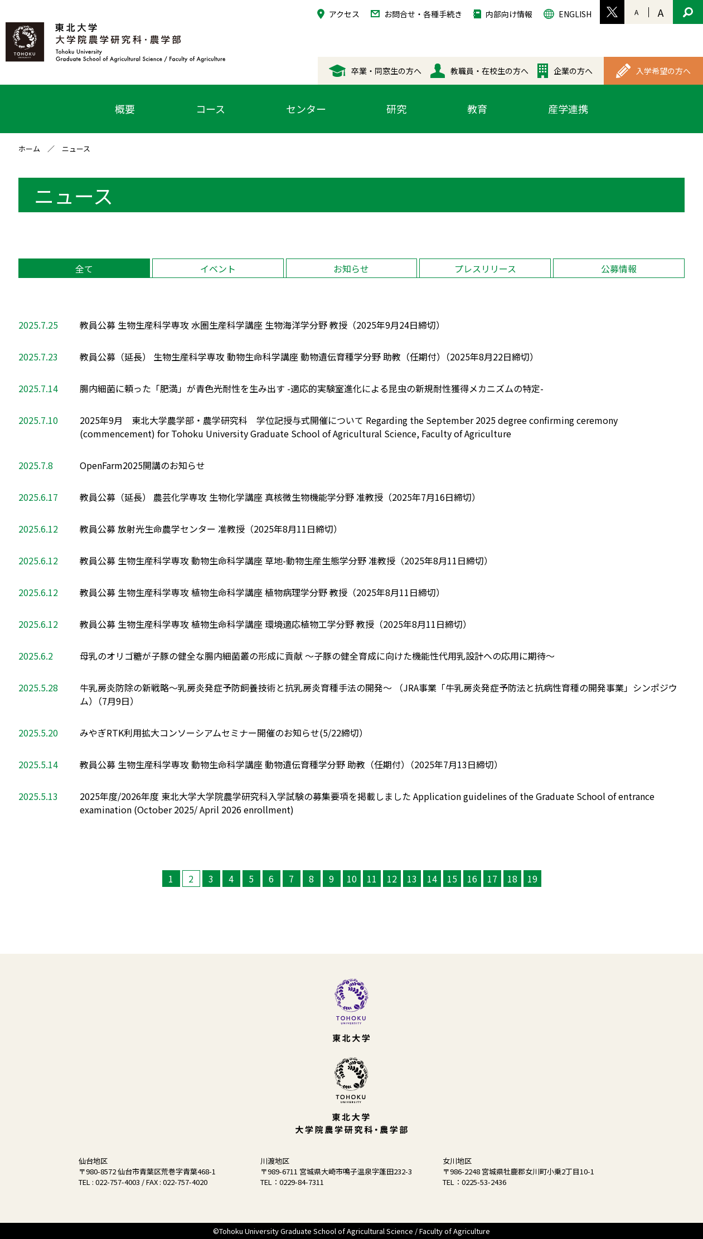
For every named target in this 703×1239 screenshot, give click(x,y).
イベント (218, 268)
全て (84, 268)
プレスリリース (485, 268)
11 (372, 878)
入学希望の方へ (653, 71)
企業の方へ (565, 71)
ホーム (29, 148)
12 (392, 878)
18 (512, 878)
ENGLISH (568, 13)
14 (432, 878)
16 (472, 878)
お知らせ (351, 268)
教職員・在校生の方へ (479, 71)
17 (492, 878)
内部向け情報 (502, 13)
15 (452, 878)
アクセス (338, 13)
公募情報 (619, 268)
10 (352, 878)
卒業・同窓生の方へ (375, 71)
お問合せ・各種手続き (416, 13)
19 (532, 878)
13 (412, 878)
